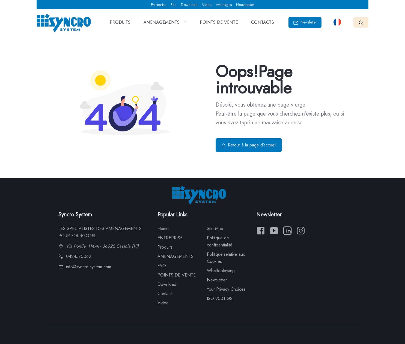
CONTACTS (262, 24)
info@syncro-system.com (84, 267)
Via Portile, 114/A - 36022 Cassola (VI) (98, 246)
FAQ (161, 266)
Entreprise (158, 4)
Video (207, 4)
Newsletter (305, 22)
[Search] (360, 22)
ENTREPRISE (170, 238)
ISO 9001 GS (220, 298)
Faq (174, 4)
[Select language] (337, 22)
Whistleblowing (221, 270)
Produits (164, 247)
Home (163, 228)
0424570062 (74, 256)
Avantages (224, 4)
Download (189, 4)
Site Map (215, 228)
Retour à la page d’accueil (248, 145)
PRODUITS (120, 24)
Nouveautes (245, 4)
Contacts (165, 293)
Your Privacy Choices (226, 289)
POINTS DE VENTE (219, 24)
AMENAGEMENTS (165, 24)
